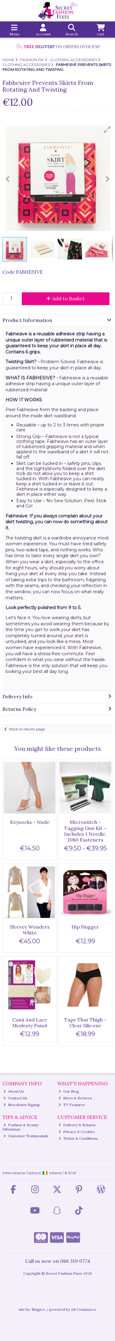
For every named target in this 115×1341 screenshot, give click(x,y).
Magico (38, 1309)
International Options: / (39, 1173)
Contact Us (15, 1098)
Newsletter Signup (21, 1104)
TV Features (72, 1104)
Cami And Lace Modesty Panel (29, 1023)
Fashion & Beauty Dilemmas (20, 1127)
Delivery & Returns (77, 1125)
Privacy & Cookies (77, 1131)
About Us (13, 1091)
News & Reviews (75, 1098)
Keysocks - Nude (29, 822)
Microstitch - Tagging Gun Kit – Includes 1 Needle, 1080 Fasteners (85, 831)
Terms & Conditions (78, 1138)
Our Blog (69, 1091)
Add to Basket (65, 298)
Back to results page (27, 729)
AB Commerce (83, 1309)
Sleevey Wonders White (30, 930)
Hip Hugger (85, 927)
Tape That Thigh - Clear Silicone (85, 1023)
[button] (107, 129)
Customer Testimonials (25, 1136)
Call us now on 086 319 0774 (57, 1261)
